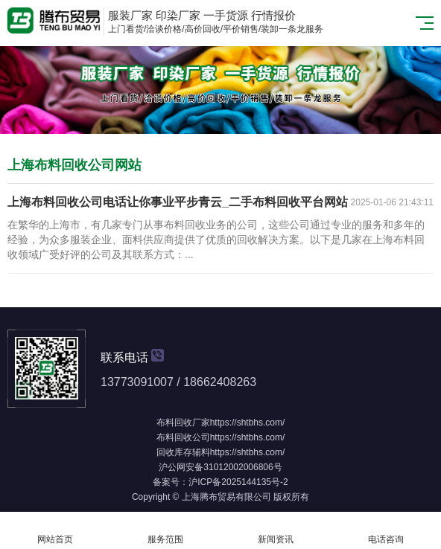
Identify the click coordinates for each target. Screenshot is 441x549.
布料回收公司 (183, 437)
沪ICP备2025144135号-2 (238, 482)
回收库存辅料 (183, 452)
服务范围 (165, 531)
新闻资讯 (275, 531)
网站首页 (55, 531)
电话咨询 (386, 531)
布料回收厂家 (183, 422)
